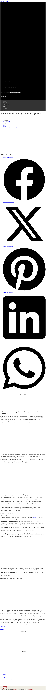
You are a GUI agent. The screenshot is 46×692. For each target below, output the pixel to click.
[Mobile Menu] (3, 96)
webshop (35, 517)
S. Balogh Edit (6, 116)
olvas (9, 121)
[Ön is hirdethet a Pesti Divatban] (23, 646)
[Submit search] (15, 92)
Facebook (2, 626)
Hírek (4, 674)
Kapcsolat (5, 108)
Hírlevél (5, 106)
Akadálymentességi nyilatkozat (10, 679)
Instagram (5, 687)
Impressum (5, 675)
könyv (4, 121)
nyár (7, 121)
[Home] (4, 123)
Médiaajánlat (6, 104)
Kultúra (4, 119)
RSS (3, 688)
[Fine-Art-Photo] (23, 664)
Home (1, 629)
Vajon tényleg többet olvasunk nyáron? (11, 127)
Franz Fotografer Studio (28, 689)
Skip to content (4, 1)
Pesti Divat (15, 689)
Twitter (4, 686)
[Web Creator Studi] (23, 409)
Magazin (5, 102)
